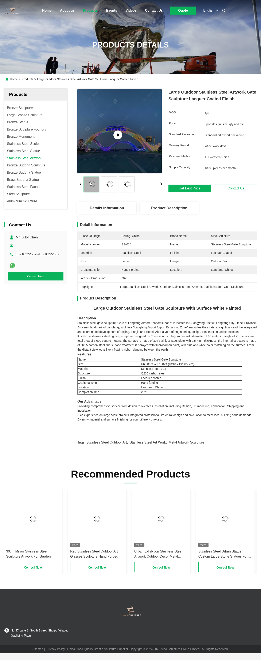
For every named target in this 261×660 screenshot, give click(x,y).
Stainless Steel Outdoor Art (106, 442)
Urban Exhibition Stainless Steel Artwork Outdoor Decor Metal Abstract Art (158, 554)
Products (90, 10)
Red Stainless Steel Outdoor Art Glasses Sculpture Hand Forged (94, 554)
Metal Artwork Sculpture (186, 442)
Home (46, 10)
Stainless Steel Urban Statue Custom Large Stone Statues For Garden (223, 554)
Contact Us (154, 10)
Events (111, 10)
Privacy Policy (55, 649)
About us (67, 10)
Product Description (169, 208)
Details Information (107, 208)
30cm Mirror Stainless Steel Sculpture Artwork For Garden (28, 554)
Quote (183, 10)
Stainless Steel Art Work (148, 442)
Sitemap (37, 649)
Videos (131, 10)
